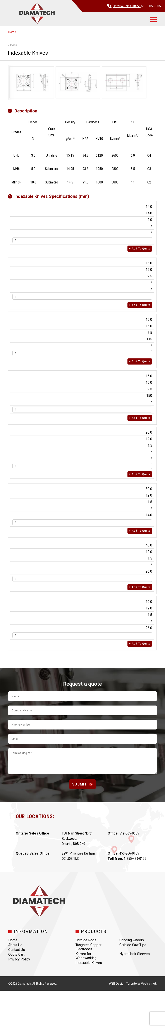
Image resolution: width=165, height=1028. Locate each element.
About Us (15, 945)
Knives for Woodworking (86, 956)
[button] (153, 19)
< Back (12, 45)
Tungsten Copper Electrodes (88, 947)
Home (12, 32)
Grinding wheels (131, 940)
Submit (82, 784)
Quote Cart (16, 954)
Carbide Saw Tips (132, 945)
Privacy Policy (19, 959)
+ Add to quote (140, 248)
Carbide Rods (86, 940)
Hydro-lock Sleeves (134, 954)
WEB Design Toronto (123, 983)
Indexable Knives (89, 963)
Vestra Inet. (149, 983)
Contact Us (16, 950)
